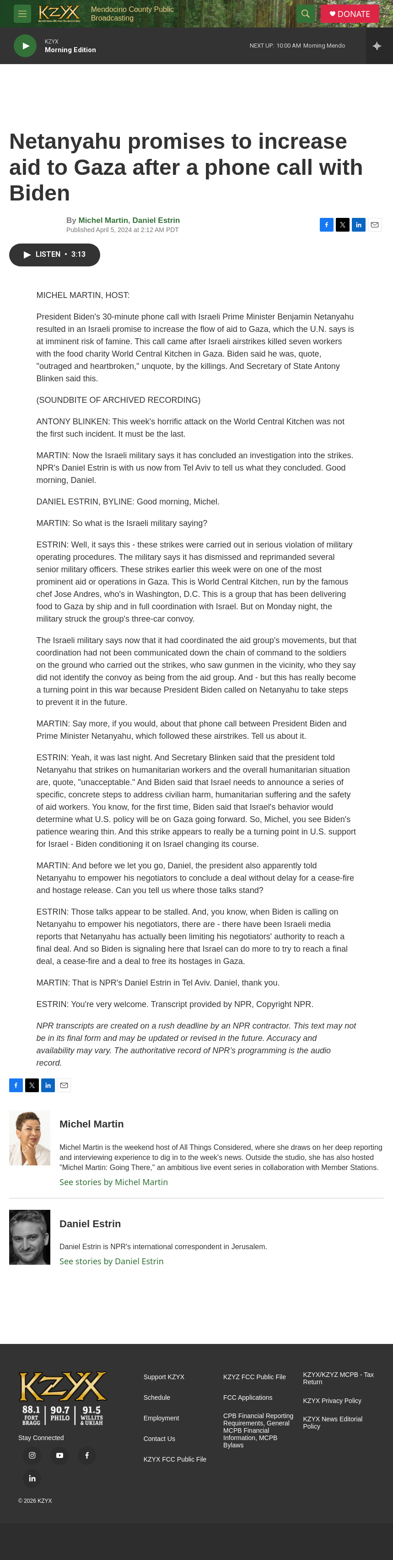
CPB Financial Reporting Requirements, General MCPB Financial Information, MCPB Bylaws (258, 1431)
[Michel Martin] (29, 1137)
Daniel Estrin (156, 220)
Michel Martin (103, 220)
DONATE (354, 14)
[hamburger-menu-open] (22, 14)
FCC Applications (247, 1397)
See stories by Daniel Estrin (111, 1261)
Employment (161, 1418)
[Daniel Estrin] (29, 1237)
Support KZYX (164, 1377)
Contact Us (159, 1438)
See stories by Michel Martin (113, 1181)
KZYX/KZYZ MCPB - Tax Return (338, 1378)
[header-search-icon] (305, 14)
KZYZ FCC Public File (254, 1377)
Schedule (157, 1397)
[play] (25, 46)
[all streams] (379, 45)
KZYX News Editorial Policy (333, 1423)
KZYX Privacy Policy (332, 1401)
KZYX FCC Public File (175, 1459)
